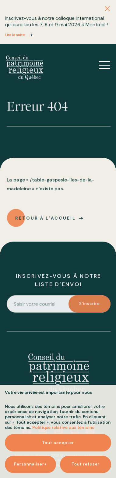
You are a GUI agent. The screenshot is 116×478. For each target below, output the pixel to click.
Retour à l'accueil (46, 219)
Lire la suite (15, 34)
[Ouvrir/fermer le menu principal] (100, 65)
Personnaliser (30, 449)
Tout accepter (58, 427)
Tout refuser (86, 448)
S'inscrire (90, 305)
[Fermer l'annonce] (107, 9)
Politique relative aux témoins (63, 412)
